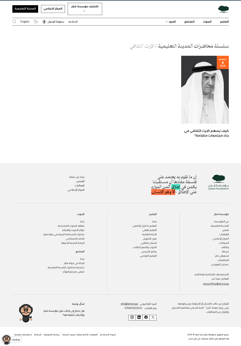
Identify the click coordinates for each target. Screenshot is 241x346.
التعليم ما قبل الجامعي (144, 225)
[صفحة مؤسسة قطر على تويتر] (153, 317)
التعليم (224, 21)
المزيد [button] (171, 21)
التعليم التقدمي (148, 255)
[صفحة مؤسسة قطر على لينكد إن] (138, 317)
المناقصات (223, 259)
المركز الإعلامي (53, 8)
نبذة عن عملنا (76, 177)
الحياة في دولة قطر (74, 263)
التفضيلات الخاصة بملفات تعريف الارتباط (80, 334)
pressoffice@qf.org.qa (216, 283)
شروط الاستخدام (108, 334)
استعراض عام (222, 255)
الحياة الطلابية (149, 234)
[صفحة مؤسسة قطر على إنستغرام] (131, 317)
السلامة (73, 21)
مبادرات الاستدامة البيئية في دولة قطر (63, 234)
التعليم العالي (149, 229)
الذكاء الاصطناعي (75, 238)
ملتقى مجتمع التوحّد (73, 271)
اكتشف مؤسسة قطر (84, 8)
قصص (225, 229)
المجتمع (189, 21)
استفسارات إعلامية (23, 334)
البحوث (207, 21)
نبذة (154, 221)
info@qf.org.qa (129, 303)
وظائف (225, 247)
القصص (80, 181)
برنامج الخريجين (149, 251)
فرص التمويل (150, 238)
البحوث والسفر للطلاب (145, 247)
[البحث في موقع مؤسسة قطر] (14, 21)
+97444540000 (134, 308)
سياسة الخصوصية (52, 334)
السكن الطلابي (149, 242)
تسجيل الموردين (220, 264)
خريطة (225, 251)
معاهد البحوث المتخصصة (71, 225)
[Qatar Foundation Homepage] (222, 9)
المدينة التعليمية (25, 8)
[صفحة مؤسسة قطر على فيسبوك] (145, 317)
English (24, 21)
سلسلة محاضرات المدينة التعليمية (66, 267)
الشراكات (224, 242)
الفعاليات (79, 185)
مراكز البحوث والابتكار (73, 229)
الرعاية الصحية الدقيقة (72, 242)
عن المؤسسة (221, 221)
